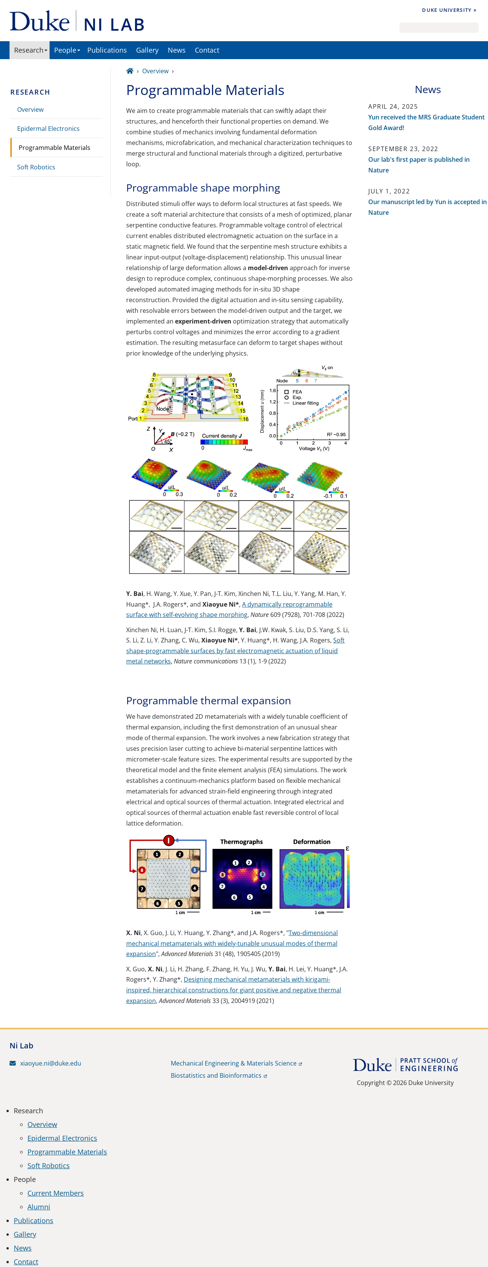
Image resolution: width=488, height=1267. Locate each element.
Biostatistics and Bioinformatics (216, 1075)
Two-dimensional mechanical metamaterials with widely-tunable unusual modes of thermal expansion (232, 943)
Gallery (147, 50)
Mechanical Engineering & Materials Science (234, 1063)
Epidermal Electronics (48, 128)
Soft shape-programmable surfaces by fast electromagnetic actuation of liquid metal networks (235, 650)
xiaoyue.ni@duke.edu (45, 1063)
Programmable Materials (54, 147)
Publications (107, 50)
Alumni (38, 1206)
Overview (30, 109)
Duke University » (449, 9)
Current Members (55, 1193)
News (177, 50)
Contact (207, 50)
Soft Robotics (36, 167)
